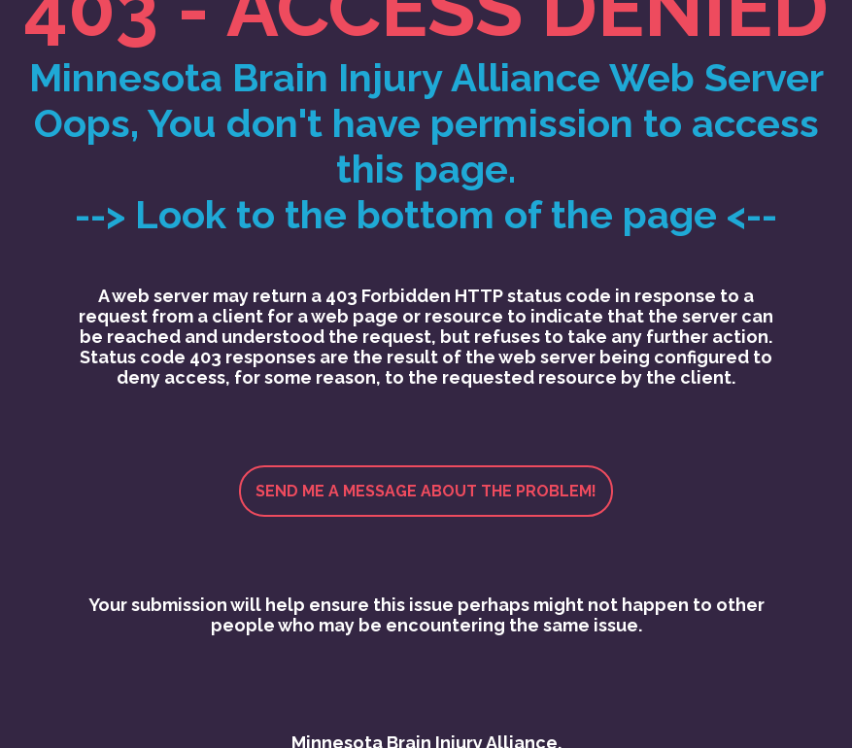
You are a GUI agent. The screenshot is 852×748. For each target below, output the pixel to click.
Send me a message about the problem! (426, 491)
